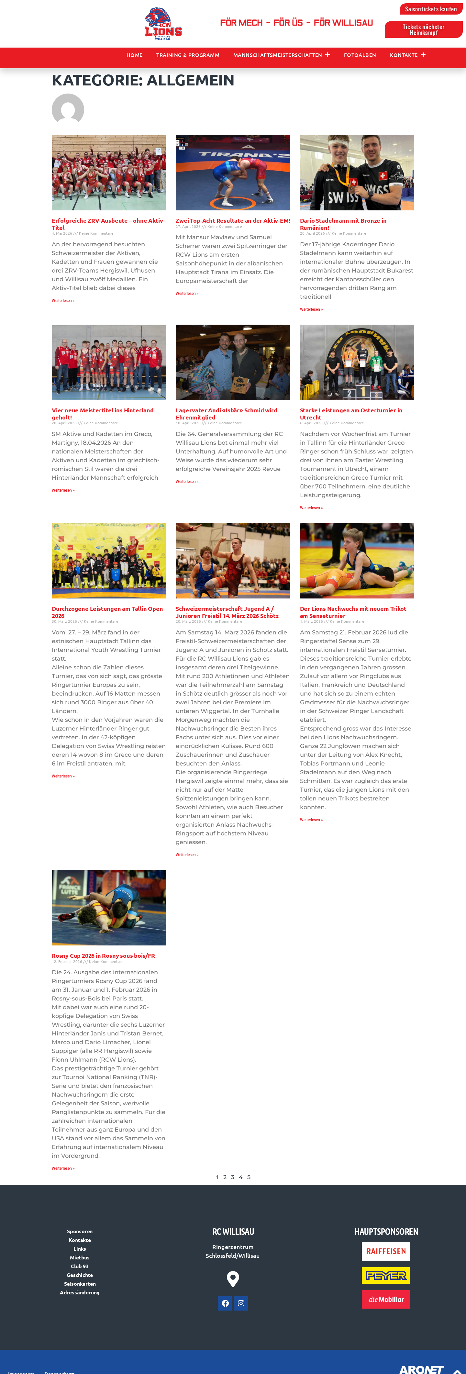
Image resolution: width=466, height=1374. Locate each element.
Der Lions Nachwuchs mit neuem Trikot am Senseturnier (353, 614)
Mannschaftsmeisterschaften (281, 57)
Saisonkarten (80, 1285)
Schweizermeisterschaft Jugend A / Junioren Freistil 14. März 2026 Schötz (227, 614)
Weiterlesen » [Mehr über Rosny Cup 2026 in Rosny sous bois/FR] (63, 1170)
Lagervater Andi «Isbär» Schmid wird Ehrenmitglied (226, 415)
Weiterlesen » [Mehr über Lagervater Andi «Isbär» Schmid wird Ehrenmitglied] (187, 484)
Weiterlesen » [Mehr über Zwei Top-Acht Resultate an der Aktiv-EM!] (187, 296)
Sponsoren (80, 1233)
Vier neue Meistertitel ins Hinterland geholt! (103, 415)
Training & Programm (187, 57)
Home (135, 57)
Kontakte (408, 57)
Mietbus (80, 1259)
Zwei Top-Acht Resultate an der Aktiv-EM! (233, 222)
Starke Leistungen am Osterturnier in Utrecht (351, 415)
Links (79, 1250)
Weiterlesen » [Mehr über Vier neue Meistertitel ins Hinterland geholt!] (63, 492)
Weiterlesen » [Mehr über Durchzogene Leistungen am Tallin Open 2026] (63, 778)
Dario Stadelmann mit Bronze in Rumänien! (343, 226)
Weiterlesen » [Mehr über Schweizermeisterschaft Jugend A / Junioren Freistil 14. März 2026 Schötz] (187, 857)
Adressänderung (80, 1294)
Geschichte (80, 1276)
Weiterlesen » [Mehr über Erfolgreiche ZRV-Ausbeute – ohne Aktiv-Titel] (63, 303)
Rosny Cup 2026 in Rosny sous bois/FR (103, 957)
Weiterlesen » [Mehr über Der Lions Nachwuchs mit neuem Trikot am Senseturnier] (311, 822)
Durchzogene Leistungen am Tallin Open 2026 (107, 614)
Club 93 (80, 1268)
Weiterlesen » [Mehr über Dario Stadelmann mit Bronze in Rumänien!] (311, 311)
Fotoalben (360, 57)
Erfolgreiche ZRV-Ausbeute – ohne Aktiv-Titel (108, 226)
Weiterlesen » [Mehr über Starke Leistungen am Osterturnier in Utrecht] (311, 510)
